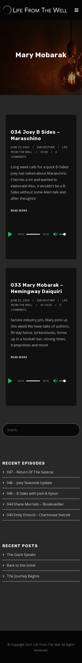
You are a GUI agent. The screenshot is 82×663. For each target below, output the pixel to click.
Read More (19, 210)
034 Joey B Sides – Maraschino (35, 135)
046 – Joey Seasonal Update (29, 482)
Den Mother (46, 147)
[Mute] (55, 234)
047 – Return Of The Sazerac (30, 472)
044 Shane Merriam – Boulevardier (35, 504)
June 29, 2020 (20, 147)
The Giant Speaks (21, 554)
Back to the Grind (21, 565)
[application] (41, 234)
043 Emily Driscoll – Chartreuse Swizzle (38, 514)
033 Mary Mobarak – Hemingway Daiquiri (37, 288)
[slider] (33, 234)
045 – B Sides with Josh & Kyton (32, 493)
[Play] (9, 234)
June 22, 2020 (20, 300)
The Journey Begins (23, 576)
